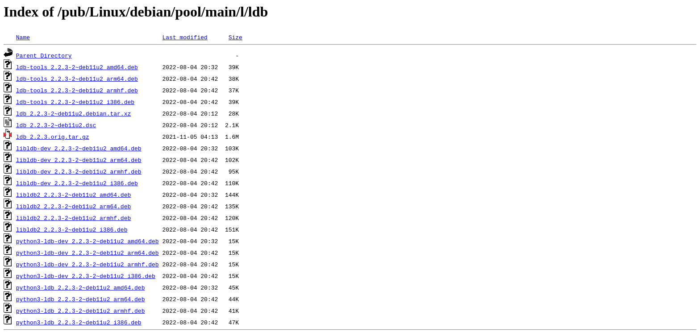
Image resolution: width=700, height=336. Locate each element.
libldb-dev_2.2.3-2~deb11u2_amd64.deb (79, 148)
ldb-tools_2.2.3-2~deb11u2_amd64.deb (77, 67)
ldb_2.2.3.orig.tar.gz (52, 137)
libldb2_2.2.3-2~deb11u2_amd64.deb (73, 195)
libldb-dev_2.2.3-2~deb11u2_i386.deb (77, 183)
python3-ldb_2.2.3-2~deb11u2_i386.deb (79, 322)
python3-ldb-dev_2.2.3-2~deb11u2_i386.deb (85, 276)
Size (235, 37)
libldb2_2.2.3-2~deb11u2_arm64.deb (73, 206)
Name (23, 37)
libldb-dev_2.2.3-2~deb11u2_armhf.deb (79, 171)
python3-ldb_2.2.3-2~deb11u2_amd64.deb (80, 287)
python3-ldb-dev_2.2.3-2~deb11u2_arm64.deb (87, 253)
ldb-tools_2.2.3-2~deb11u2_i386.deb (75, 102)
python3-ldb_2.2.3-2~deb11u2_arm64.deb (80, 299)
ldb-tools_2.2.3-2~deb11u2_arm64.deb (77, 79)
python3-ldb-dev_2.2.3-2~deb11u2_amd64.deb (87, 241)
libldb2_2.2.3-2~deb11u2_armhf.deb (73, 218)
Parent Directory (44, 55)
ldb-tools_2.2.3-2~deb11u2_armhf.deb (77, 90)
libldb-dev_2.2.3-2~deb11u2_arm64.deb (79, 160)
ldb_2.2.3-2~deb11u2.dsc (56, 125)
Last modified (184, 37)
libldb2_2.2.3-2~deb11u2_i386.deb (72, 229)
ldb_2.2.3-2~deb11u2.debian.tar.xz (73, 113)
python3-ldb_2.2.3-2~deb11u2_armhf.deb (80, 311)
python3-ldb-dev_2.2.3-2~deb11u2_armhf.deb (87, 264)
